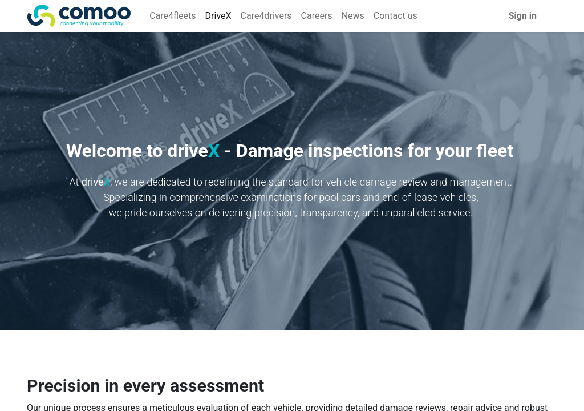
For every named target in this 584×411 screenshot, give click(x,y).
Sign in (523, 15)
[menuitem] (172, 16)
